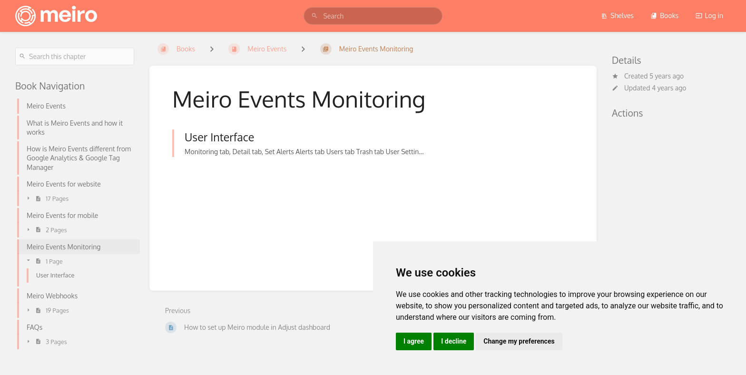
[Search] (314, 16)
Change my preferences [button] (518, 341)
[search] (373, 16)
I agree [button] (413, 341)
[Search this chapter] (74, 56)
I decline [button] (453, 341)
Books (664, 15)
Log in (709, 15)
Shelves (617, 15)
